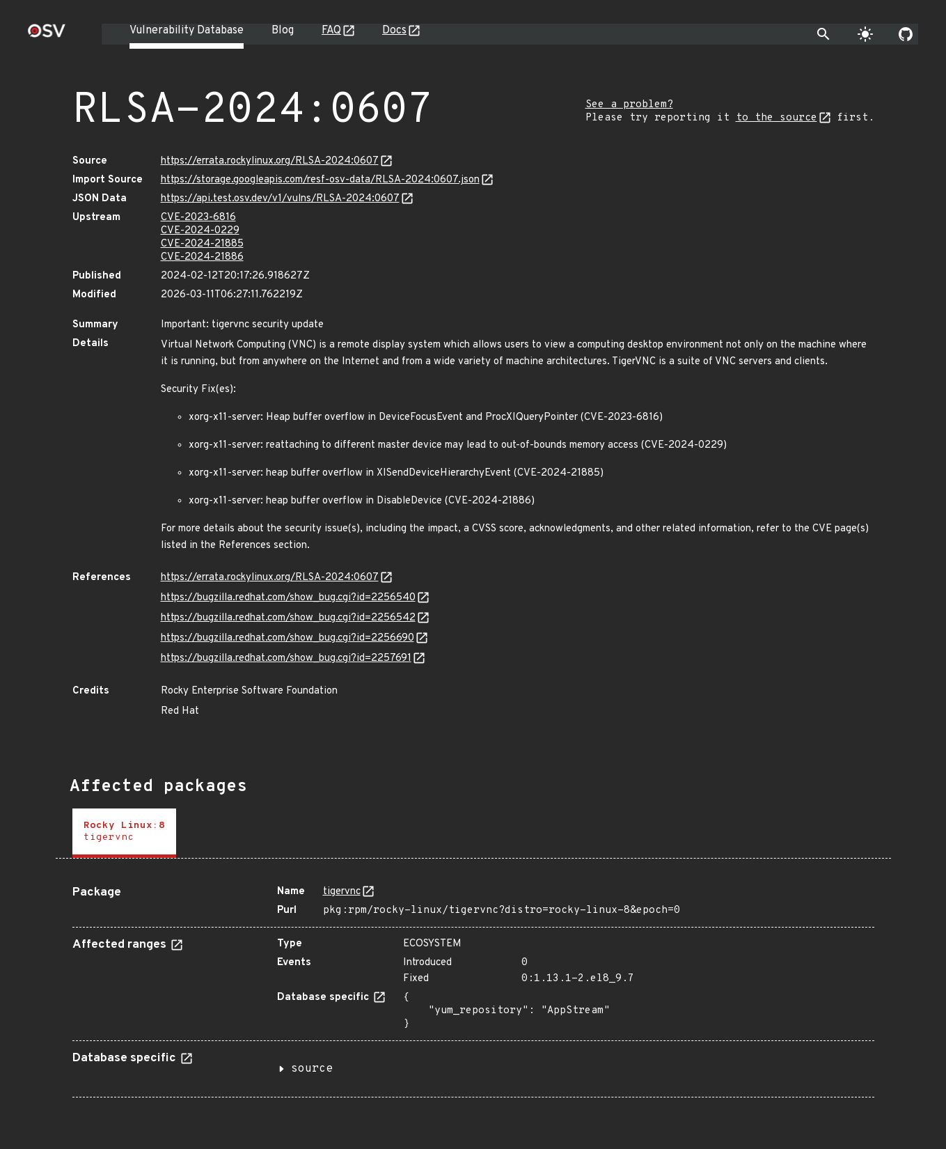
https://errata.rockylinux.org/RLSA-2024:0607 (270, 161)
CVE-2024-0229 (200, 230)
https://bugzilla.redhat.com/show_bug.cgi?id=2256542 (288, 618)
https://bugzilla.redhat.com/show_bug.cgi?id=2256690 (287, 638)
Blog (282, 31)
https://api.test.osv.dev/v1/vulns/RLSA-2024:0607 (280, 198)
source (312, 1069)
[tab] (124, 833)
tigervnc (342, 891)
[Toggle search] (823, 34)
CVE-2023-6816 (198, 217)
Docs (394, 31)
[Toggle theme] (865, 34)
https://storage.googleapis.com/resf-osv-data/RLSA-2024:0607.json (320, 180)
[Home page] (46, 35)
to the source (776, 118)
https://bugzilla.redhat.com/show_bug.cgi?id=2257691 (286, 658)
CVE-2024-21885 (202, 244)
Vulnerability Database (186, 31)
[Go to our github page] (906, 34)
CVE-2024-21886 (202, 257)
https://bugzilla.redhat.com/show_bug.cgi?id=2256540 (288, 597)
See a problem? (629, 104)
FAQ (331, 31)
